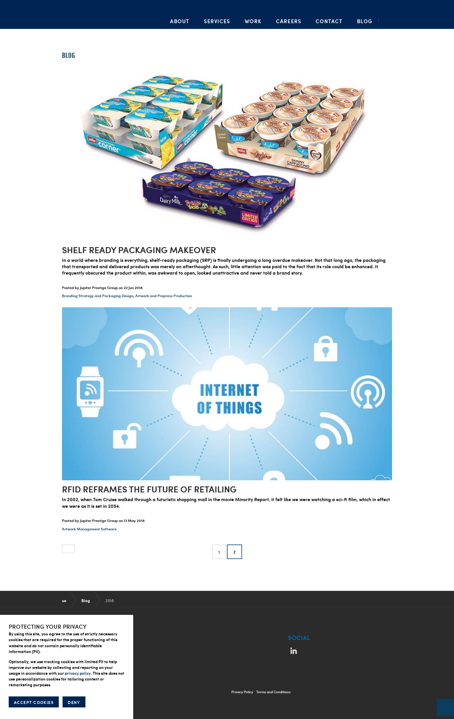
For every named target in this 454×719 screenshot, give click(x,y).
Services (217, 21)
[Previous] (68, 549)
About (179, 21)
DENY (74, 702)
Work (253, 21)
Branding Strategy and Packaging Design (97, 295)
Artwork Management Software (89, 529)
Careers (288, 21)
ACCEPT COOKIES (34, 702)
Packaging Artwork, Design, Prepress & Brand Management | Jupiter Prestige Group (81, 14)
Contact (329, 21)
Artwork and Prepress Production (163, 295)
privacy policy (78, 673)
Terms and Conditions (273, 691)
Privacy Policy (242, 691)
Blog (365, 21)
